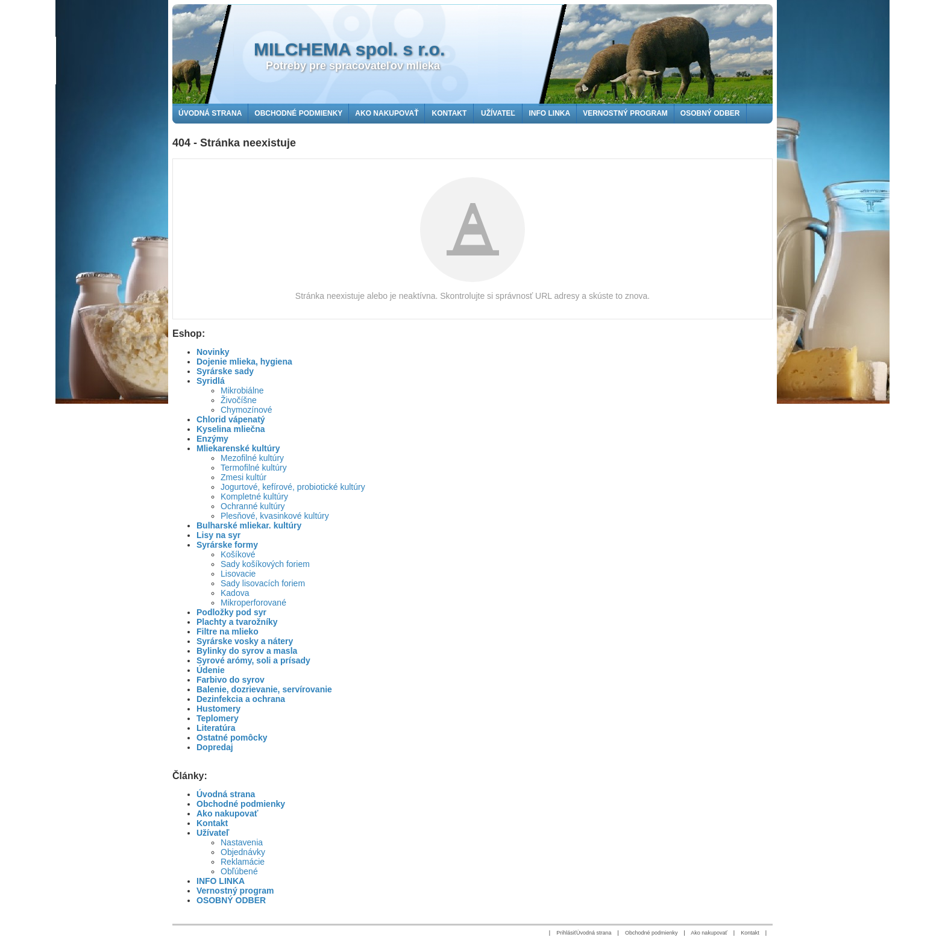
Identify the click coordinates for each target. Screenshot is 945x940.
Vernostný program (235, 890)
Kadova (235, 593)
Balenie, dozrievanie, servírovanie (264, 689)
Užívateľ (212, 833)
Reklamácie (243, 861)
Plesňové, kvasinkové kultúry (275, 516)
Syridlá (210, 381)
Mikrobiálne (242, 390)
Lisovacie (238, 573)
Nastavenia (242, 842)
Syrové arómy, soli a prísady (253, 660)
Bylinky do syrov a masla (246, 651)
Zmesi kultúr (243, 477)
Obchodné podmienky (240, 804)
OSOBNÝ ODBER (231, 900)
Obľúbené (239, 871)
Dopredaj (214, 747)
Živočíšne (239, 400)
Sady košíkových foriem (265, 564)
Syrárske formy (227, 545)
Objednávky (243, 852)
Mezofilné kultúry (252, 458)
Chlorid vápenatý (230, 419)
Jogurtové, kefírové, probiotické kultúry (293, 487)
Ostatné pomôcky (231, 737)
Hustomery (218, 708)
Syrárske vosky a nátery (244, 641)
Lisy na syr (218, 535)
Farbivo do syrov (230, 680)
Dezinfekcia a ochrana (240, 699)
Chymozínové (246, 410)
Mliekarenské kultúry (238, 448)
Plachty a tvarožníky (237, 622)
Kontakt (212, 823)
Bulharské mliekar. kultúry (248, 525)
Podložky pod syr (231, 612)
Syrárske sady (225, 371)
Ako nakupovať (227, 813)
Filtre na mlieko (227, 631)
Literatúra (216, 728)
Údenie (210, 670)
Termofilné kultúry (254, 467)
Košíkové (238, 554)
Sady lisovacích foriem (263, 583)
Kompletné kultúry (254, 496)
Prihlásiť (566, 933)
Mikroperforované (253, 602)
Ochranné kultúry (253, 506)
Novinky (212, 352)
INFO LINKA (220, 881)
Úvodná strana (225, 794)
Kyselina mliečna (230, 429)
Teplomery (217, 718)
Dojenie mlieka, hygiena (244, 361)
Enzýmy (212, 438)
